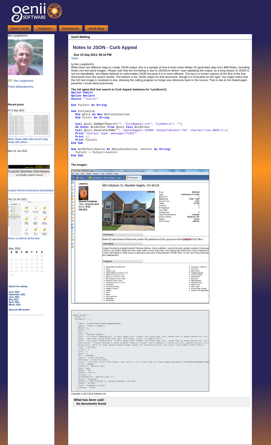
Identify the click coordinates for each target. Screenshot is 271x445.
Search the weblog (18, 286)
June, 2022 (14, 292)
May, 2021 (14, 299)
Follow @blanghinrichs (20, 86)
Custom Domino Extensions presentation (31, 189)
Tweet (74, 58)
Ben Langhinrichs (24, 80)
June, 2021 (14, 297)
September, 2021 (17, 294)
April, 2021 (14, 302)
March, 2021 (15, 305)
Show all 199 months (19, 310)
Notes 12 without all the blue (29, 237)
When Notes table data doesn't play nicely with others (29, 139)
